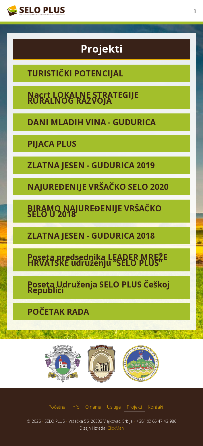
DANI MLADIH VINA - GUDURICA (91, 122)
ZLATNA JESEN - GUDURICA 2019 (91, 165)
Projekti (134, 407)
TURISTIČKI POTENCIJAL (75, 73)
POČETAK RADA (58, 311)
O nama (93, 407)
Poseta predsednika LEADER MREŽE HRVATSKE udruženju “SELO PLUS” (97, 260)
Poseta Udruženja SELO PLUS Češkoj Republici (98, 287)
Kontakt (155, 407)
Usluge (114, 407)
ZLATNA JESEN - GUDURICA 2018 (91, 235)
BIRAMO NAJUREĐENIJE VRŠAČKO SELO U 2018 (94, 211)
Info (75, 407)
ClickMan (115, 428)
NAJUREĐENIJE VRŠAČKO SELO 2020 (98, 186)
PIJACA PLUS (51, 143)
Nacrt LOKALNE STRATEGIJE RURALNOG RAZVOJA (83, 97)
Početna (56, 407)
